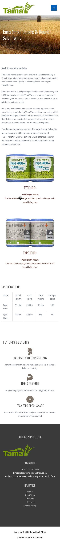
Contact (30, 502)
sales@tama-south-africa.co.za (33, 473)
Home (30, 492)
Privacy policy (30, 506)
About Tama (30, 495)
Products (30, 499)
